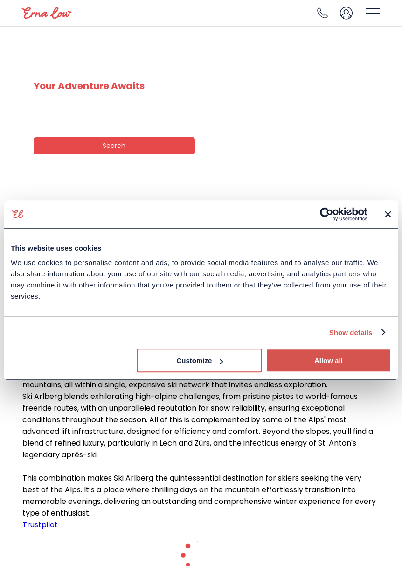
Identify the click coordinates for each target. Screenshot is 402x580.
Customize (199, 360)
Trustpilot (40, 524)
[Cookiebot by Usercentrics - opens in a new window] (326, 214)
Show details (351, 332)
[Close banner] (388, 214)
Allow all (328, 360)
